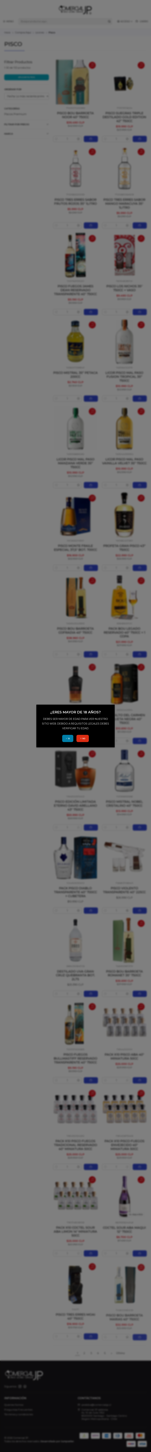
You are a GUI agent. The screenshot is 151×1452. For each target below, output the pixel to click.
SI (68, 738)
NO (82, 738)
